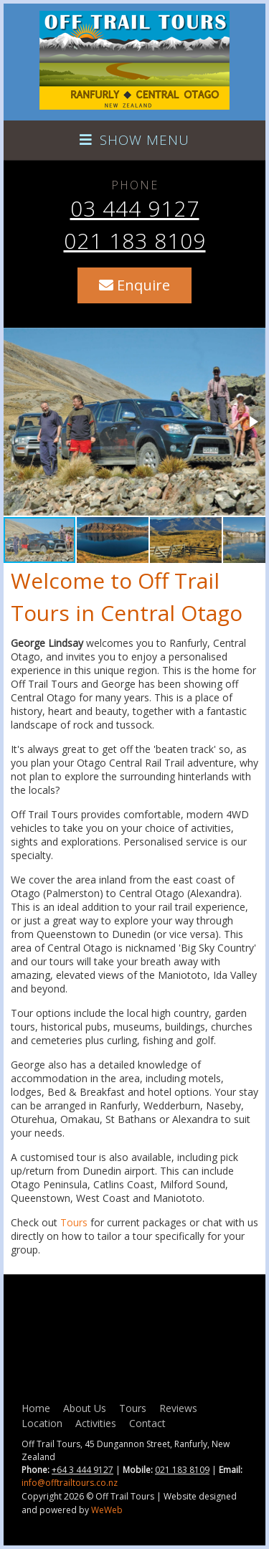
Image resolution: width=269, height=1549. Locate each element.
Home (36, 1408)
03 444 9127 (134, 208)
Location (42, 1423)
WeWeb (107, 1510)
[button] (252, 421)
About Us (84, 1408)
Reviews (178, 1408)
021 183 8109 (135, 240)
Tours (74, 1222)
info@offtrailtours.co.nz (70, 1483)
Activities (95, 1423)
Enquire (134, 285)
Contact (147, 1423)
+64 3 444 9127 (82, 1470)
